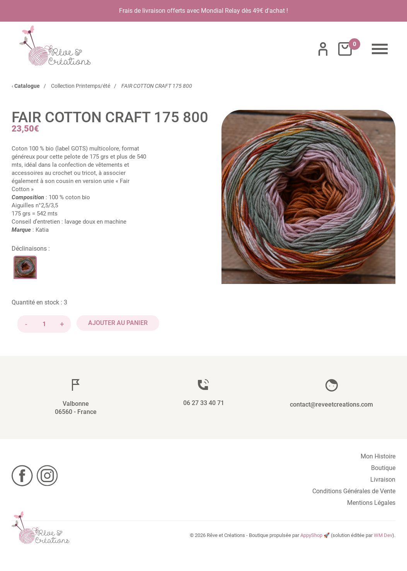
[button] (308, 197)
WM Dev (383, 535)
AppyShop (311, 535)
